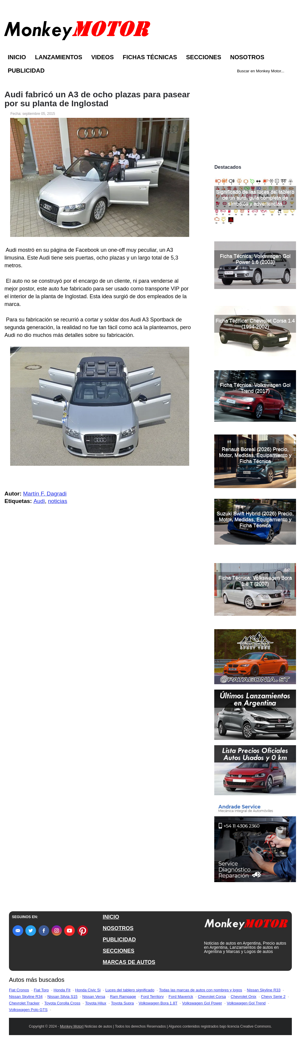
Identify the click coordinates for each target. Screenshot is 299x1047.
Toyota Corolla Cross (62, 1003)
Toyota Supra (122, 1003)
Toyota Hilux (95, 1003)
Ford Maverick (181, 996)
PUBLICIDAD (119, 940)
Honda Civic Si (88, 990)
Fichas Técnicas (150, 57)
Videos (102, 57)
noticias (57, 501)
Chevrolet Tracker (24, 1003)
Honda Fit (61, 990)
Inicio (17, 57)
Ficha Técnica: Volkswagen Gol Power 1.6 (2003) (255, 259)
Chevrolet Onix (243, 996)
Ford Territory (152, 996)
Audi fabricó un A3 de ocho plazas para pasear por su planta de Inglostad (97, 99)
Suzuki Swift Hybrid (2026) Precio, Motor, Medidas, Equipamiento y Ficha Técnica (255, 519)
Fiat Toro (41, 990)
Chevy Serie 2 (273, 996)
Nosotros (247, 57)
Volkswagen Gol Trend (246, 1003)
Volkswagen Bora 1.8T (158, 1003)
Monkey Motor (71, 1026)
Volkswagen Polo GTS (28, 1009)
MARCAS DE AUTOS (129, 962)
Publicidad (26, 70)
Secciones (203, 57)
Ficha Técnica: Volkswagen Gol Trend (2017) (255, 388)
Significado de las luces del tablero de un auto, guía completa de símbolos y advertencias (255, 198)
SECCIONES (118, 951)
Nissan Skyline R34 (26, 996)
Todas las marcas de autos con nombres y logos (200, 990)
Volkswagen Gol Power (202, 1003)
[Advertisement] (255, 121)
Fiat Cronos (19, 990)
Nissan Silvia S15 (62, 996)
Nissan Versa (93, 996)
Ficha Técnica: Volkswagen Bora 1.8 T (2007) (255, 581)
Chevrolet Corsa (212, 996)
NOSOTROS (118, 928)
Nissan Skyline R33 (263, 990)
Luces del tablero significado (129, 990)
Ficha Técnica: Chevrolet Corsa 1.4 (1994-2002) (255, 323)
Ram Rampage (123, 996)
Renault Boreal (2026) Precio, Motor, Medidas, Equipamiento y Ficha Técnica (255, 455)
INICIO (111, 917)
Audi (39, 501)
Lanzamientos (58, 57)
